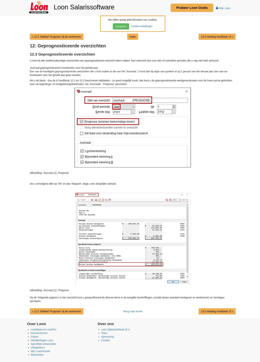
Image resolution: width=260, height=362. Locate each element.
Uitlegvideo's (38, 347)
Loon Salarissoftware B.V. (115, 329)
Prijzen (34, 336)
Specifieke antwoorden (43, 343)
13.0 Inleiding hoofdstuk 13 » (217, 36)
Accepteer (121, 26)
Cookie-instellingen (141, 26)
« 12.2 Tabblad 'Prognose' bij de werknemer (56, 36)
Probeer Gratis (192, 8)
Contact (105, 340)
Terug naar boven (133, 311)
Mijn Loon (223, 8)
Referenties (37, 354)
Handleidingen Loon (42, 340)
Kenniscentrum (39, 333)
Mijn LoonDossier (40, 351)
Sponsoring (107, 336)
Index (133, 36)
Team (104, 333)
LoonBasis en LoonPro (43, 329)
